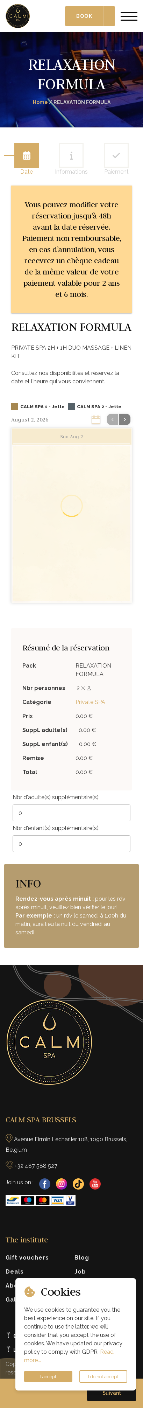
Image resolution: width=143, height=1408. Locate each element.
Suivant (111, 1393)
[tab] (26, 155)
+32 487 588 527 (36, 1166)
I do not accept (103, 1376)
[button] (111, 1392)
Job (80, 1271)
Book (84, 16)
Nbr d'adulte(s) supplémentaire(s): (56, 797)
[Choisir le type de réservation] (109, 16)
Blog (81, 1257)
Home (40, 102)
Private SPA (90, 702)
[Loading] (71, 507)
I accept (48, 1376)
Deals (15, 1271)
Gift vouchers (27, 1257)
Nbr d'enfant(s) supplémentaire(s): (56, 828)
